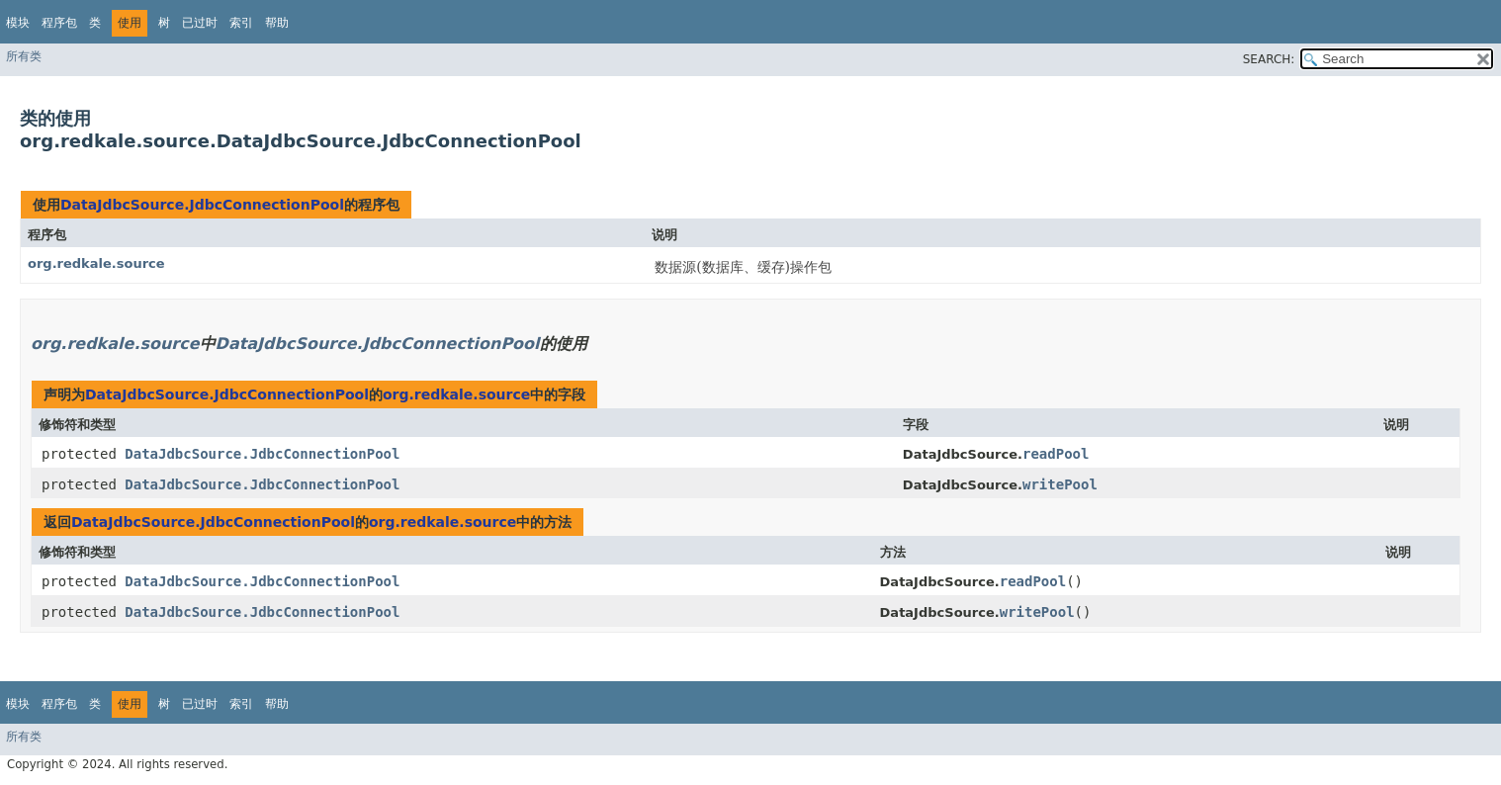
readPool (1055, 454)
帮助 (277, 23)
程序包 (59, 23)
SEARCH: (1269, 59)
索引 (241, 23)
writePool (1060, 484)
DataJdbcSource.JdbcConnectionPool (202, 205)
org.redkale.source (96, 263)
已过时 (200, 23)
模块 (18, 23)
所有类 (24, 56)
